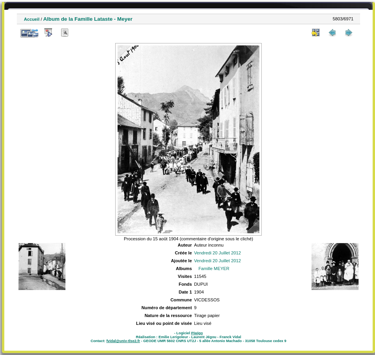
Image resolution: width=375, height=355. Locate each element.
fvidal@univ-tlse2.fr (123, 341)
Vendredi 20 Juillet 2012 (217, 252)
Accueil (32, 19)
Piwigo (197, 333)
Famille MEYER (213, 268)
